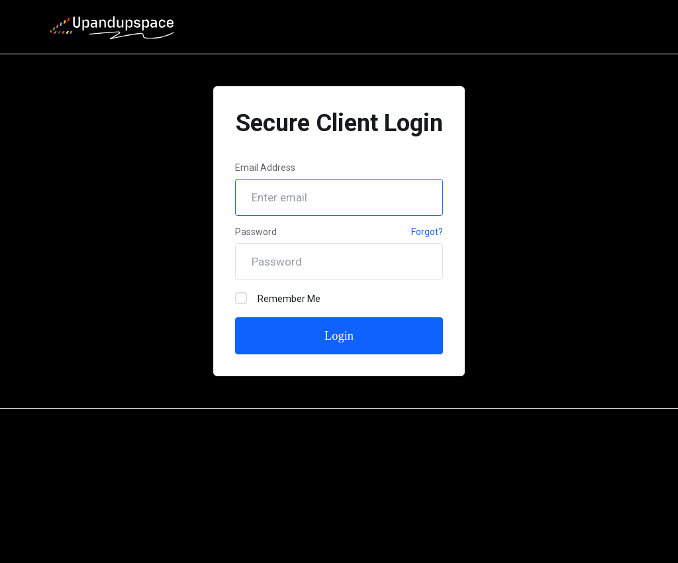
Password (256, 232)
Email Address (265, 167)
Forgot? (427, 232)
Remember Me (277, 298)
